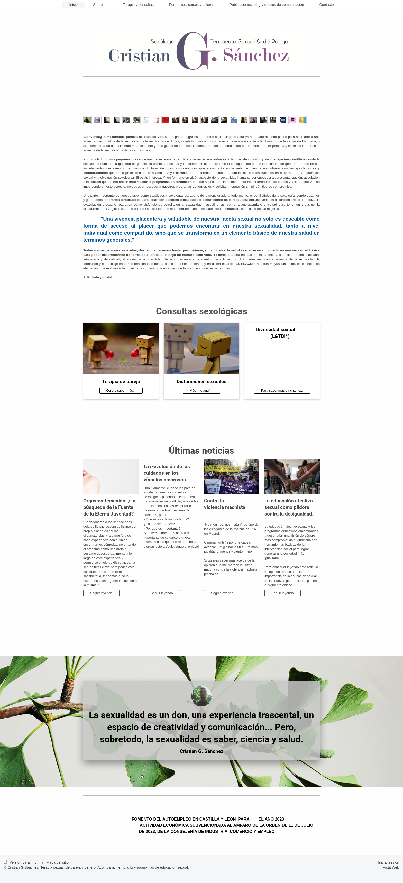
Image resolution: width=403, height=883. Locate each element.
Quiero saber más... (121, 390)
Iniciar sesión (388, 862)
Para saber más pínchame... (282, 390)
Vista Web (391, 867)
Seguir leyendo (101, 593)
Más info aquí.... (202, 390)
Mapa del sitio (58, 862)
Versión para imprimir (24, 862)
